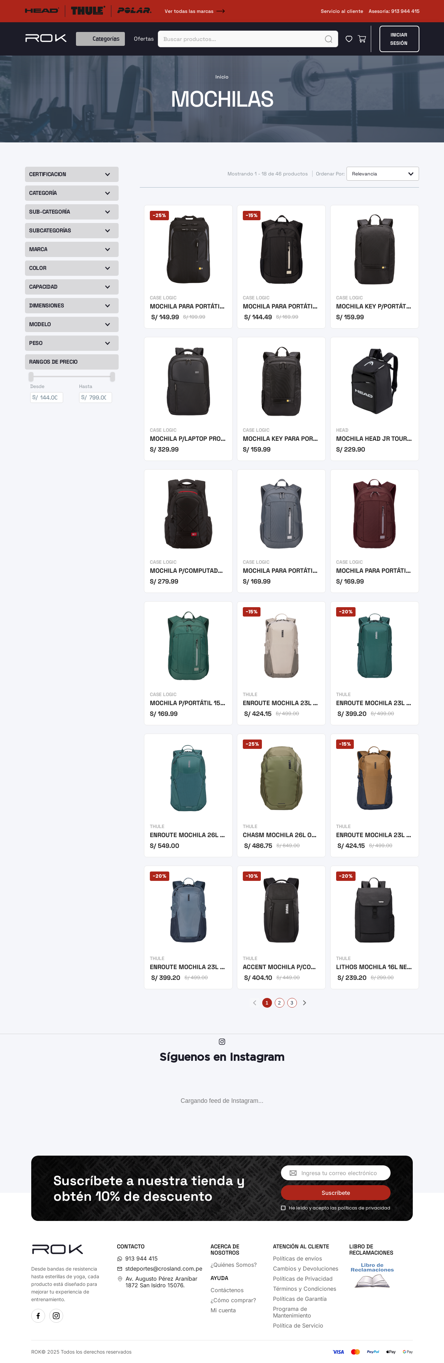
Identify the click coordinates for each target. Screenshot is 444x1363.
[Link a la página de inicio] (222, 77)
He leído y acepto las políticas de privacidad (339, 1208)
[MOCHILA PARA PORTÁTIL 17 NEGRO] (188, 267)
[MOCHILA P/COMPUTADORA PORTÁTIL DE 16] (188, 531)
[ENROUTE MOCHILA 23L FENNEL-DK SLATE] (374, 796)
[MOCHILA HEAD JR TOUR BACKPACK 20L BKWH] (374, 399)
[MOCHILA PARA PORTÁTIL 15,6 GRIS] (281, 531)
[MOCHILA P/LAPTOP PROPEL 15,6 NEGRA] (188, 399)
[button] (72, 193)
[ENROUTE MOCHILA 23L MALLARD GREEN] (374, 663)
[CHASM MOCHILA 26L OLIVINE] (281, 796)
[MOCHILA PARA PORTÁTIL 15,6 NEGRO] (281, 267)
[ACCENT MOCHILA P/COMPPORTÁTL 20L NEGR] (281, 928)
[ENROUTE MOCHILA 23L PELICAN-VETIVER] (281, 663)
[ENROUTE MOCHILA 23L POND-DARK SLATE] (188, 928)
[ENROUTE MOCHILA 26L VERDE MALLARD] (188, 796)
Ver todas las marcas (196, 11)
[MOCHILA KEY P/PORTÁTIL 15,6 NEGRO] (374, 267)
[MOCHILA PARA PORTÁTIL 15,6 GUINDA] (374, 531)
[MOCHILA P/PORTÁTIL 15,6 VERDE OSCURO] (188, 663)
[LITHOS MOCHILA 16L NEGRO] (374, 928)
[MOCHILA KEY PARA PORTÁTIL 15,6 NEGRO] (281, 399)
